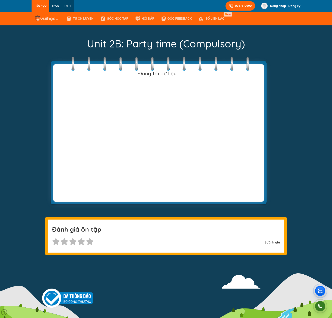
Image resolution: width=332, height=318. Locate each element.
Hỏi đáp (144, 18)
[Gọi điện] (320, 306)
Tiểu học (40, 5)
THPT (67, 5)
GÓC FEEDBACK (176, 18)
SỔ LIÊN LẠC (212, 17)
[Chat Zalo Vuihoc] (320, 291)
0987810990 (240, 6)
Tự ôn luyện (80, 18)
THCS (55, 5)
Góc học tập (114, 18)
